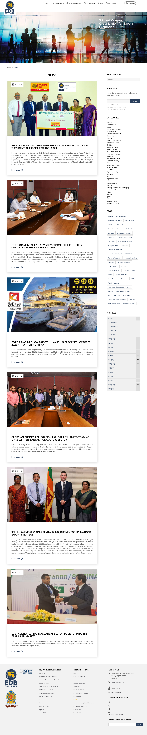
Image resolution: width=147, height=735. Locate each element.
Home (9, 67)
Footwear (110, 156)
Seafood (109, 194)
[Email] (122, 724)
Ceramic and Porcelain (114, 134)
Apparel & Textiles (44, 683)
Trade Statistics (78, 713)
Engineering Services (113, 147)
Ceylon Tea (110, 136)
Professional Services (114, 190)
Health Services (112, 167)
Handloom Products (113, 165)
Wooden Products (113, 203)
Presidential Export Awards (81, 706)
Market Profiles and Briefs (81, 693)
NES (108, 176)
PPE (108, 181)
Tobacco (110, 199)
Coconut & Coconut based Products (49, 680)
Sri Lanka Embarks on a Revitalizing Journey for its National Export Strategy (52, 533)
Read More (15, 170)
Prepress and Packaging (116, 287)
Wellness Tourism (112, 201)
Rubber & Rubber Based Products (48, 676)
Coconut (109, 138)
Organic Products (112, 179)
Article (109, 127)
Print (128, 287)
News (110, 275)
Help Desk (76, 673)
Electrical (109, 145)
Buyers (110, 225)
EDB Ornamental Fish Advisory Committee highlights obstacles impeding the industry (46, 246)
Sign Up (134, 101)
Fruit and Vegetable (113, 158)
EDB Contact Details (79, 683)
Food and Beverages (115, 254)
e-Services (132, 3)
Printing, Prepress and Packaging (118, 188)
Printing (109, 185)
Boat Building (111, 131)
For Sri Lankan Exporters (106, 8)
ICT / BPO (110, 170)
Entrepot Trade (112, 149)
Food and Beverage (113, 154)
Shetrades (126, 295)
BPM (40, 703)
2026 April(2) (112, 334)
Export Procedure (79, 690)
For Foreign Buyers (83, 8)
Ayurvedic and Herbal (114, 129)
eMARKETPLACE (78, 686)
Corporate (111, 237)
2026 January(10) (113, 322)
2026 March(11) (113, 330)
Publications (77, 710)
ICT (39, 700)
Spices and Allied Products (117, 300)
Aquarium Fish (111, 125)
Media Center (77, 696)
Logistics (110, 174)
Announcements (78, 680)
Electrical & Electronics (45, 713)
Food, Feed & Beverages (46, 690)
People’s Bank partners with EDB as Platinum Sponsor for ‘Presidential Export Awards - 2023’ (49, 147)
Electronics (111, 241)
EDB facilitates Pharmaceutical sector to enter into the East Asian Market (49, 635)
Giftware (109, 163)
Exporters (125, 245)
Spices (109, 197)
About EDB (125, 8)
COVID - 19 (119, 225)
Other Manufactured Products (118, 279)
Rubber (109, 192)
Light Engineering (112, 172)
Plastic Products (112, 183)
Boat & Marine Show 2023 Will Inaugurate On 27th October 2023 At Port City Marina (50, 343)
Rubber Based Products (124, 291)
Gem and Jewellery (113, 161)
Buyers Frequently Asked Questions (84, 703)
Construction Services (114, 140)
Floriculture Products (114, 152)
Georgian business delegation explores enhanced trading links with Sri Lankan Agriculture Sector (50, 438)
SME (109, 295)
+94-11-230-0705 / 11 (117, 682)
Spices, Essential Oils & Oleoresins (48, 686)
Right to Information (79, 676)
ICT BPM (124, 266)
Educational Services (113, 143)
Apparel (109, 122)
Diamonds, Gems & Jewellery (47, 693)
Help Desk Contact (117, 715)
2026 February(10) (113, 326)
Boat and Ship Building (45, 696)
